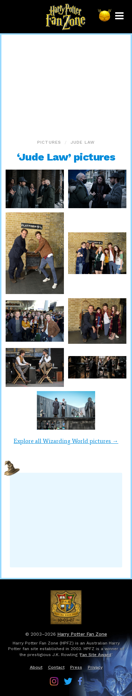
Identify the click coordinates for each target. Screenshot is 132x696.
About (36, 667)
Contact (56, 667)
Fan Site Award (95, 654)
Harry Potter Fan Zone (82, 634)
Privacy (95, 667)
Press (76, 667)
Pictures (49, 142)
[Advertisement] (66, 85)
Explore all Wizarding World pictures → (66, 440)
